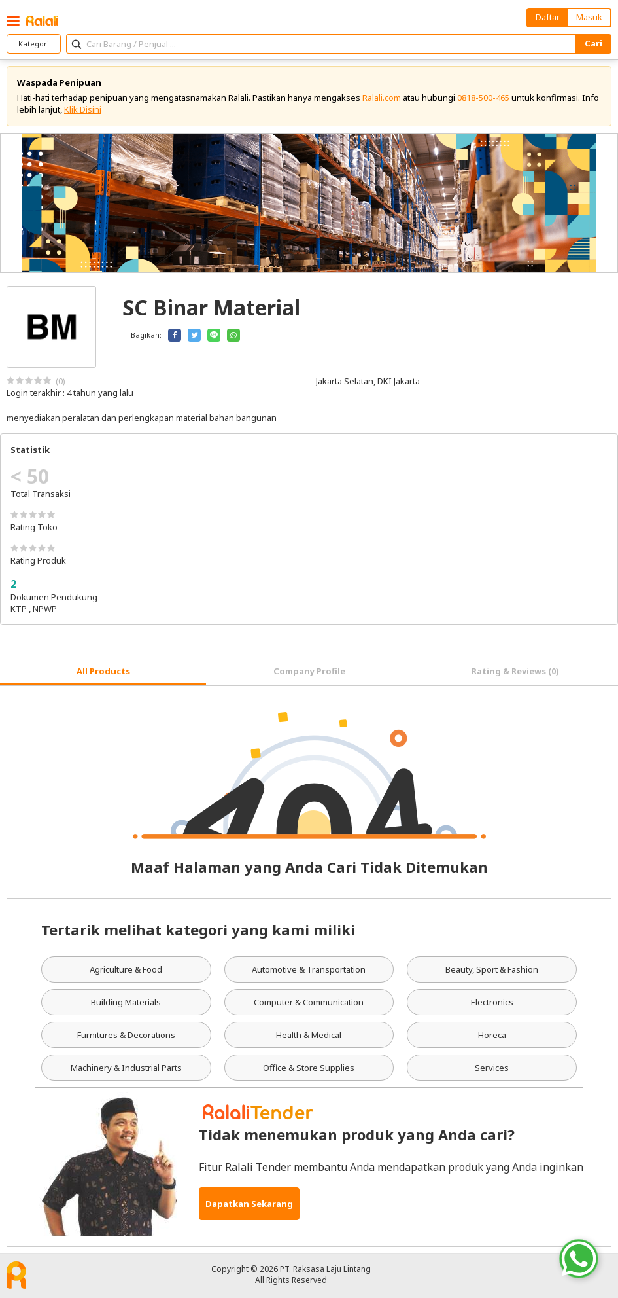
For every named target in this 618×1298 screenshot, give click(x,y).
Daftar (548, 17)
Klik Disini (82, 109)
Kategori (33, 43)
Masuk (589, 17)
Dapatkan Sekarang (249, 1204)
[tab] (103, 671)
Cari (593, 43)
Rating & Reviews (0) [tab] (515, 671)
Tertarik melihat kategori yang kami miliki (198, 929)
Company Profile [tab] (309, 671)
